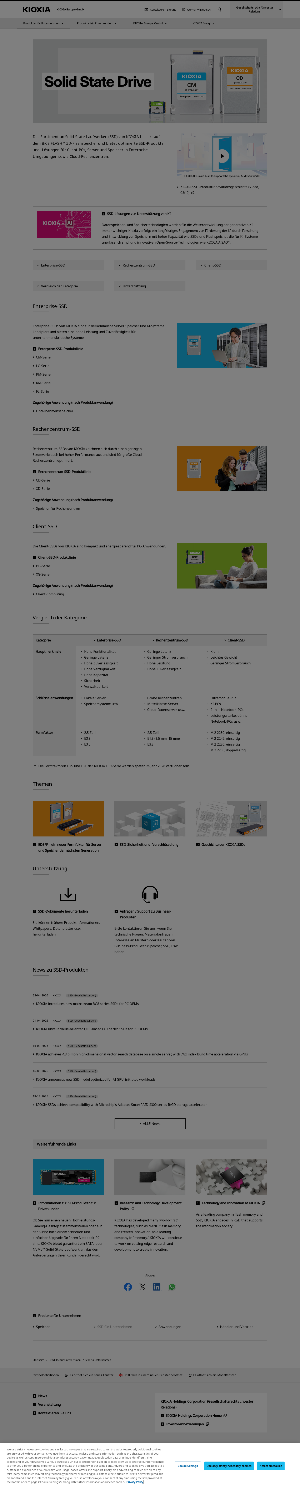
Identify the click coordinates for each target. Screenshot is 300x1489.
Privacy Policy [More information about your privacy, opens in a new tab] (134, 1485)
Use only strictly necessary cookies (229, 1469)
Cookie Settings (188, 1469)
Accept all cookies (271, 1469)
